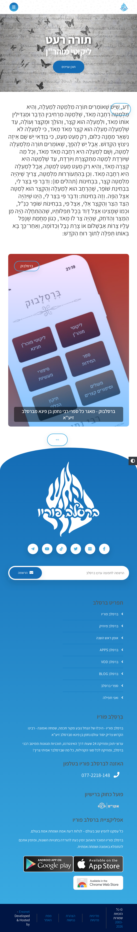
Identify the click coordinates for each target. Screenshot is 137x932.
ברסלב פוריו (112, 614)
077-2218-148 (95, 775)
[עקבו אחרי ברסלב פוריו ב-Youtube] (47, 549)
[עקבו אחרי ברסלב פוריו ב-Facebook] (104, 549)
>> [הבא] (57, 440)
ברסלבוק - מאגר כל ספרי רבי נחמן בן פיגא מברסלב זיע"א (68, 414)
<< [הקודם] (120, 109)
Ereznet (24, 912)
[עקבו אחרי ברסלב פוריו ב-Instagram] (90, 549)
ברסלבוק (26, 266)
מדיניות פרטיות (94, 918)
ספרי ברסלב (112, 685)
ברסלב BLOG (111, 673)
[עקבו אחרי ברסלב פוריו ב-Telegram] (33, 549)
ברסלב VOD (112, 661)
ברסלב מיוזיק (111, 626)
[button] (133, 461)
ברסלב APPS (111, 649)
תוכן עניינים (69, 67)
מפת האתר (48, 918)
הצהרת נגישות (70, 918)
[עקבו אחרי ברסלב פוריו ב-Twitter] (75, 549)
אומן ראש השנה (109, 637)
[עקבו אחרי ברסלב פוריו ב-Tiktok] (61, 549)
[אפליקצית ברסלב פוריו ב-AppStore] (98, 864)
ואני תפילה (113, 697)
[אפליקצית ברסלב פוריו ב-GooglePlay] (48, 864)
